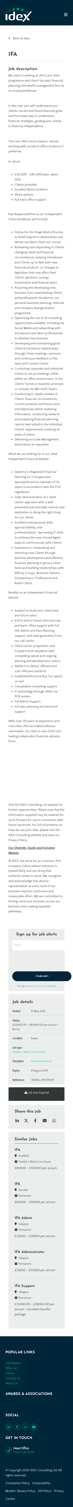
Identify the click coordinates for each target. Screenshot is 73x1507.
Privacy (59, 1491)
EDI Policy (44, 1491)
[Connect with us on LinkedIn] (8, 1427)
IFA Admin (23, 1218)
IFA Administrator (29, 1252)
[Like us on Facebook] (17, 1427)
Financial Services (41, 1061)
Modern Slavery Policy (20, 1491)
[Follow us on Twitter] (25, 1427)
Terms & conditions (45, 986)
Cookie (10, 1499)
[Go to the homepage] (18, 15)
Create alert (42, 976)
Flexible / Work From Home (28, 1052)
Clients (10, 1373)
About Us (11, 1383)
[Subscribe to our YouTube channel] (34, 1427)
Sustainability (41, 1483)
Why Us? (11, 1368)
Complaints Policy (17, 1483)
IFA (17, 1150)
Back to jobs (20, 38)
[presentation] (41, 961)
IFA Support (25, 1286)
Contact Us (12, 1378)
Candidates (12, 1363)
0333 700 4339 (23, 1452)
